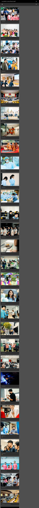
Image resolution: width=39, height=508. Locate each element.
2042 (13, 501)
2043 (16, 501)
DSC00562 (23, 268)
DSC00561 (3, 21)
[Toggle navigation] (36, 1)
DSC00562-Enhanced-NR (25, 251)
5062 (30, 501)
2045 (22, 501)
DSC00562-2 (4, 251)
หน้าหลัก (2, 4)
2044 (19, 501)
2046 (25, 501)
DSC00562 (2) (23, 234)
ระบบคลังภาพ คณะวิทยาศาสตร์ (9, 1)
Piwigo (21, 505)
